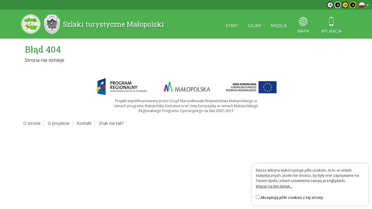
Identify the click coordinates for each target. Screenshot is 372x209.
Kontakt (84, 123)
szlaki (254, 25)
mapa (303, 25)
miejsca (279, 25)
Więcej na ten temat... (274, 186)
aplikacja (331, 25)
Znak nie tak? (111, 123)
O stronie (32, 123)
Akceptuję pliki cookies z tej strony (291, 197)
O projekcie (58, 123)
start (232, 25)
